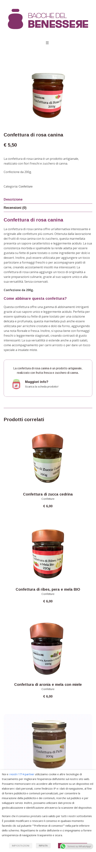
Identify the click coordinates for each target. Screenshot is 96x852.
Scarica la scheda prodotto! (42, 386)
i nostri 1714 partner (21, 774)
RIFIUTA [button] (43, 845)
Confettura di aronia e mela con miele (48, 684)
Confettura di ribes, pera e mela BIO (48, 589)
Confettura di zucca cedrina (48, 494)
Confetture (26, 186)
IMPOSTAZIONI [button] (20, 845)
